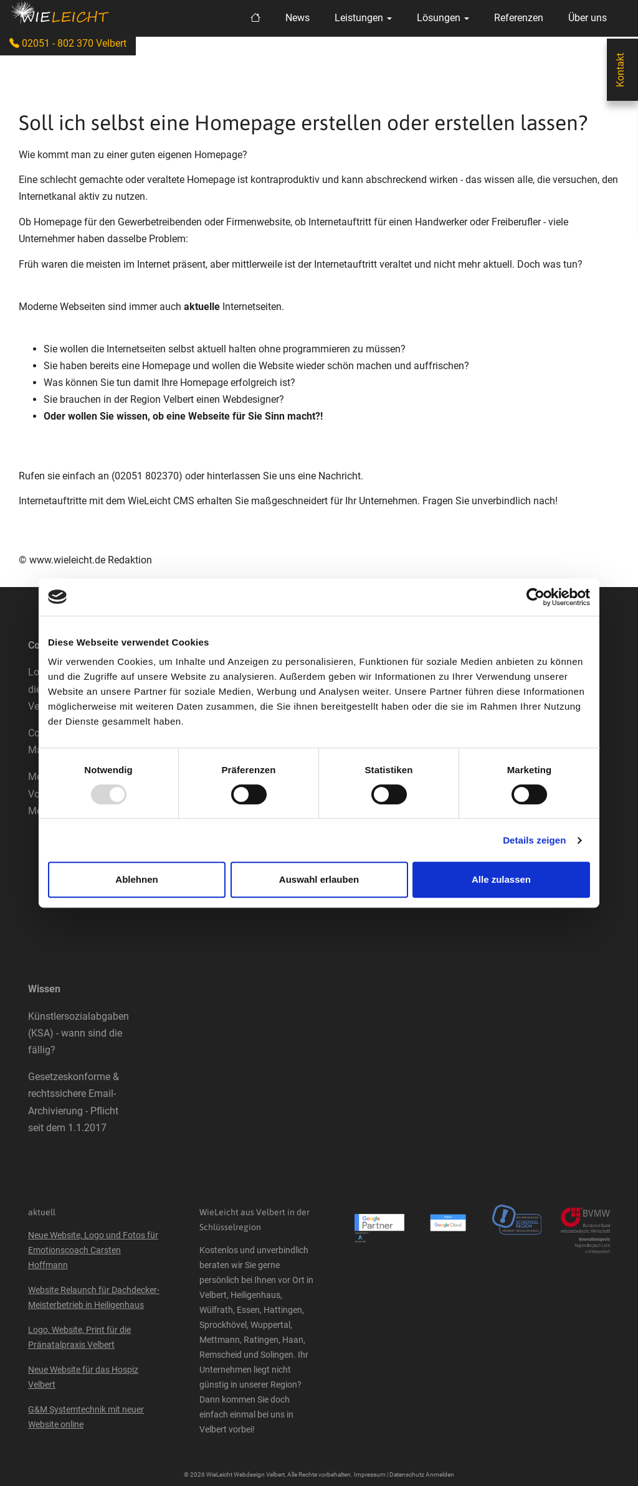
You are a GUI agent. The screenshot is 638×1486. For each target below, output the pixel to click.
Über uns (587, 18)
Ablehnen (136, 879)
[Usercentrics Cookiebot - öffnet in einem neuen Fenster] (535, 597)
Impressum (370, 1474)
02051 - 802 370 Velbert (67, 43)
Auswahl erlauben (319, 879)
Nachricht (339, 476)
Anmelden (440, 1474)
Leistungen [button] (363, 18)
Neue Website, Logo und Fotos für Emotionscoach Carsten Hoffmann (93, 1250)
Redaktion (130, 560)
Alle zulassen (501, 879)
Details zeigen (534, 840)
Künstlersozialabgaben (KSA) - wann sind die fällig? (78, 1033)
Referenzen (518, 18)
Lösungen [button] (443, 18)
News (297, 18)
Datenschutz (406, 1474)
